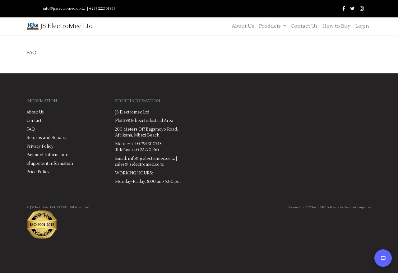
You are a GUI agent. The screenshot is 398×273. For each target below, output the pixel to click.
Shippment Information (49, 163)
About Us (243, 26)
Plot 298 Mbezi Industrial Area (144, 120)
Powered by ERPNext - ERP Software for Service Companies (330, 207)
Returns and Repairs (46, 137)
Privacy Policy (39, 146)
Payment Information (47, 154)
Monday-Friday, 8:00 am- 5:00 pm (148, 181)
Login (362, 26)
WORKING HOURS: (134, 173)
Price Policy (37, 171)
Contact (33, 120)
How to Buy (336, 26)
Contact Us (304, 26)
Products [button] (270, 26)
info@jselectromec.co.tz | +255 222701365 (79, 8)
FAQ (30, 129)
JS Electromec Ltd (132, 112)
